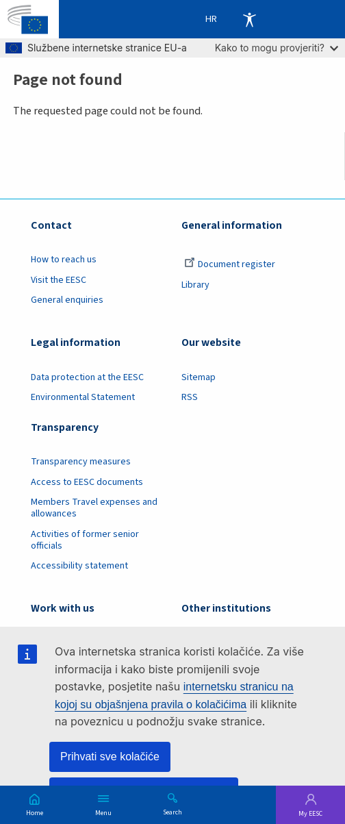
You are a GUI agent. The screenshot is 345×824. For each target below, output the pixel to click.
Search (172, 812)
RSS (189, 397)
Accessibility (249, 19)
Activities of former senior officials (85, 540)
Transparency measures (81, 462)
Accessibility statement (79, 566)
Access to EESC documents (87, 482)
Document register (229, 264)
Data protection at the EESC (87, 377)
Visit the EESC (58, 280)
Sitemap (198, 377)
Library (195, 285)
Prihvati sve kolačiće (109, 756)
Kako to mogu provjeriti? (276, 47)
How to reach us (64, 259)
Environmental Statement (83, 397)
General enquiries (67, 300)
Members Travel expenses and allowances (94, 508)
